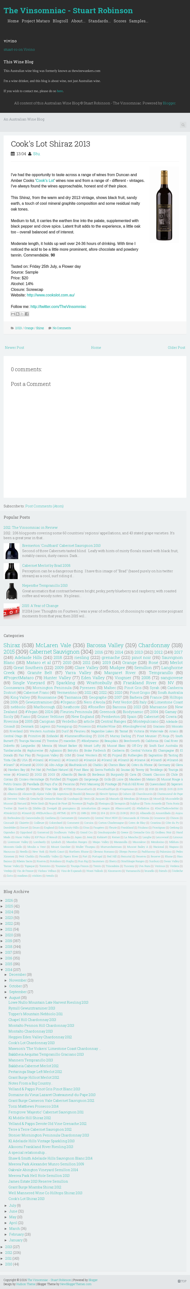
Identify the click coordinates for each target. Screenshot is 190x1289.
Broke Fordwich (95, 750)
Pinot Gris (133, 687)
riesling (81, 657)
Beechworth (132, 741)
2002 (38, 774)
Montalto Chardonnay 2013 (30, 1031)
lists (10, 875)
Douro (36, 827)
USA (25, 760)
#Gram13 (72, 760)
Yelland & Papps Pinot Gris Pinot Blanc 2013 (44, 1089)
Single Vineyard (29, 682)
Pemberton (110, 716)
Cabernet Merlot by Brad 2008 (46, 565)
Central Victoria (141, 750)
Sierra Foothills (105, 770)
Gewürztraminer (39, 702)
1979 (73, 813)
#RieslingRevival (134, 726)
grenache (111, 657)
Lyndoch (56, 842)
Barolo (82, 774)
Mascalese (139, 842)
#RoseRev (96, 707)
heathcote (72, 707)
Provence (77, 803)
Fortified (55, 779)
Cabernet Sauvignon (55, 651)
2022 (103, 692)
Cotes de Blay (137, 822)
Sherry (113, 861)
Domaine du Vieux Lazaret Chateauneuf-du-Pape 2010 (52, 1094)
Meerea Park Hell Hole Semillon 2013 (39, 1175)
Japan (78, 837)
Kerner (116, 837)
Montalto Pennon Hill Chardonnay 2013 (41, 1025)
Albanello (145, 813)
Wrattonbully (99, 682)
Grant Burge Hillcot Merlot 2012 (33, 1077)
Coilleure (39, 822)
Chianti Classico (153, 774)
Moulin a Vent (36, 847)
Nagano (174, 847)
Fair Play (25, 755)
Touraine (60, 866)
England (49, 827)
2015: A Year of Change (40, 605)
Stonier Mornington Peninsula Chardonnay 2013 (48, 1135)
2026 (9, 900)
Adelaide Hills (28, 657)
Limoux (178, 837)
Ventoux (160, 866)
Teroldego (156, 770)
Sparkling (65, 682)
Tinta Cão (10, 760)
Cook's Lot (45, 181)
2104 (113, 813)
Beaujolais (111, 741)
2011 (87, 662)
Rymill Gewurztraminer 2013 (31, 1008)
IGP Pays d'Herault (46, 837)
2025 (151, 789)
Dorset (24, 827)
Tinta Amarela (153, 803)
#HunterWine (106, 726)
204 (103, 813)
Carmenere (66, 818)
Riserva (41, 861)
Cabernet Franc (36, 692)
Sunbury (154, 861)
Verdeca (174, 866)
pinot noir (141, 657)
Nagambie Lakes (102, 731)
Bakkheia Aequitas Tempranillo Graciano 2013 (46, 1054)
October (15, 986)
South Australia (170, 692)
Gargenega (91, 779)
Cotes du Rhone (142, 765)
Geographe (98, 697)
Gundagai (73, 798)
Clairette (24, 822)
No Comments (62, 328)
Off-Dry (137, 745)
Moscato (177, 726)
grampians (69, 808)
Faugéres (99, 827)
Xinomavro (114, 871)
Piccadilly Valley (49, 856)
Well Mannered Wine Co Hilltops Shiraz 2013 (45, 1193)
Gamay (171, 711)
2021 (88, 692)
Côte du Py (172, 822)
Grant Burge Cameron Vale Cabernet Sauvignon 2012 (51, 1100)
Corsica (88, 822)
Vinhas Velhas (47, 871)
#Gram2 (106, 760)
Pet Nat (36, 770)
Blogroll (60, 20)
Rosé (153, 662)
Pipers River (71, 856)
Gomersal (43, 832)
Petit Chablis (27, 856)
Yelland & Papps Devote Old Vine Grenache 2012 (47, 1123)
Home (13, 20)
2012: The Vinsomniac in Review (31, 527)
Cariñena (50, 818)
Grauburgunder (107, 832)
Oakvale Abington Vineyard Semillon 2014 (43, 1170)
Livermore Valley (18, 842)
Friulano (143, 827)
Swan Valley (171, 861)
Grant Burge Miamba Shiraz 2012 (34, 1187)
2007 (118, 697)
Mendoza (129, 798)
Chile (174, 774)
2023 (137, 707)
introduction (88, 808)
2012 (158, 652)
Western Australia (42, 731)
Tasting (173, 755)
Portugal (97, 856)
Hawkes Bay (16, 770)
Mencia (47, 745)
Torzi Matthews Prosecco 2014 (33, 1106)
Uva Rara (144, 866)
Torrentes (45, 866)
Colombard (55, 822)
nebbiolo (18, 707)
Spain (132, 716)
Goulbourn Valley (64, 832)
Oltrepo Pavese (128, 851)
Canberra (118, 750)
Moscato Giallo (13, 847)
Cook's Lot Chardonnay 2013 (31, 1042)
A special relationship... (27, 1152)
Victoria (139, 731)
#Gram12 (23, 774)
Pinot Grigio (140, 692)
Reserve (155, 856)
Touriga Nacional (30, 741)
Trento (97, 866)
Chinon (174, 818)
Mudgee (117, 667)
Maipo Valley (101, 842)
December (17, 974)
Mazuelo (114, 798)
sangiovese (172, 677)
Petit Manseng (90, 784)
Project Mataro (36, 20)
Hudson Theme (25, 1284)
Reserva (141, 856)
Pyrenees (88, 687)
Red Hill (112, 856)
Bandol (77, 794)
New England (82, 716)
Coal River (171, 741)
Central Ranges (113, 721)
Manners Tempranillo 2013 (30, 1060)
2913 (132, 813)
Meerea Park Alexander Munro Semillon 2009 (46, 1164)
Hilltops (176, 697)
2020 (118, 692)
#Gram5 (156, 760)
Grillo (107, 779)
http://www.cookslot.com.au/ (50, 295)
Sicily (8, 716)
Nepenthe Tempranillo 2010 (45, 585)
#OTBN (67, 789)
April (13, 1222)
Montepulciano (146, 721)
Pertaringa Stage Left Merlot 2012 (35, 1071)
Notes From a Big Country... (30, 1083)
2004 (154, 711)
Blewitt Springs (108, 794)
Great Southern (28, 667)
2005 (29, 721)
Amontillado (163, 813)
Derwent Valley (16, 798)
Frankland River (140, 682)
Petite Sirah (37, 803)
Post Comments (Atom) (44, 506)
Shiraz (40, 328)
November (18, 980)
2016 (99, 652)
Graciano (159, 726)
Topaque (30, 866)
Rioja (166, 736)
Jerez (89, 837)
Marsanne (158, 707)
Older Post (176, 347)
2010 (67, 662)
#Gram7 (9, 765)
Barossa (119, 707)
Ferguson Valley (48, 755)
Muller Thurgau (85, 847)
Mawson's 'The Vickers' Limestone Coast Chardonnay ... (54, 1048)
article (89, 721)
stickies (37, 875)
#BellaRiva (143, 808)
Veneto (35, 789)
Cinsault (9, 726)
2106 (101, 736)
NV (171, 682)
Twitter (8, 808)
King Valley (20, 697)
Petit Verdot (122, 702)
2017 (178, 652)
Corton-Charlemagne (111, 822)
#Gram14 (90, 760)
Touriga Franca (80, 866)
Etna (86, 827)
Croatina (156, 822)
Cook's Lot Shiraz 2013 (50, 143)
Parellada (33, 784)
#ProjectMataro (19, 677)
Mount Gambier (61, 847)
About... (78, 20)
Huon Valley (22, 837)
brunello (149, 871)
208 (161, 789)
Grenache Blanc (53, 798)
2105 (170, 789)
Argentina (63, 794)
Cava (133, 774)
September (18, 991)
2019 (106, 662)
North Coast (57, 851)
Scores (120, 20)
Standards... (99, 20)
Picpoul (117, 755)
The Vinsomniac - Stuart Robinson (68, 10)
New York (39, 851)
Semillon (143, 667)
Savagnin (120, 803)
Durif (65, 731)
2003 (51, 774)
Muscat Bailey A (137, 847)
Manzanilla (120, 842)
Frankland (127, 827)
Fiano (25, 716)
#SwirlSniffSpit (106, 789)
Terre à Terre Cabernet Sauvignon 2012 (40, 1129)
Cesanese (159, 818)
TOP (182, 1281)
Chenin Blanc (117, 765)
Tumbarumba (12, 750)
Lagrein (45, 726)
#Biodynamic (90, 741)
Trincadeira (112, 866)
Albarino (12, 794)
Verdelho (69, 721)
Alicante (27, 794)
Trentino (52, 741)
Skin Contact (16, 789)
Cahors (127, 794)
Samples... (138, 20)
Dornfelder (10, 827)
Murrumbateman (111, 847)
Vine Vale (51, 789)
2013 (18, 328)
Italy (143, 702)
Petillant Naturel (57, 770)
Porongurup (64, 726)
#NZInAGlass (44, 813)
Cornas (8, 779)
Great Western (87, 755)
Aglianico (55, 750)
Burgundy (117, 774)
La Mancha (131, 837)
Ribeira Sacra (24, 861)
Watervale (157, 731)
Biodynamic (133, 711)
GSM (68, 755)
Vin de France (25, 871)
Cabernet (151, 716)
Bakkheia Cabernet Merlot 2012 (33, 1066)
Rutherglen (135, 755)
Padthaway (148, 851)
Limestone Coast (168, 702)
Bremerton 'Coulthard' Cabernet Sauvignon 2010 (61, 545)
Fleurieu (79, 731)
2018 (57, 657)
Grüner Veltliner (50, 716)
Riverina (11, 721)
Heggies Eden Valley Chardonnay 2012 (40, 1037)
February (16, 1234)
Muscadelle (172, 798)
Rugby (70, 861)
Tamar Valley (12, 866)
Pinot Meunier (147, 736)
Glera (179, 765)
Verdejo (8, 871)
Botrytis (73, 750)
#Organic (68, 702)
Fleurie (113, 827)
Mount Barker (68, 745)
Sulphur (135, 803)
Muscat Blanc (116, 745)
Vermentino (67, 692)
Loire (120, 779)
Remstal (126, 856)
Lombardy (39, 842)
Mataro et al (38, 662)
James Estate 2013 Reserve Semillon (38, 1181)
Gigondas (9, 832)
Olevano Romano (103, 851)
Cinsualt (9, 822)
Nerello (24, 851)
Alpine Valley (44, 794)
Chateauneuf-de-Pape (170, 794)
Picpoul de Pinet (58, 803)
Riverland (16, 731)
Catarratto (84, 818)
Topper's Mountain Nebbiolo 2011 (35, 1014)
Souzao (125, 770)
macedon (70, 741)
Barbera (136, 697)
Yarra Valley (78, 672)
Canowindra (33, 818)
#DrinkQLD (10, 813)
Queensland (158, 784)
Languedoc (28, 745)
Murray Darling (120, 736)
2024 (49, 711)
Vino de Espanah (71, 871)
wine (7, 774)
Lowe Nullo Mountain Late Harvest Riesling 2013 (48, 1002)
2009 (59, 667)
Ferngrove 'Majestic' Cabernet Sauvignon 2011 (46, 1112)
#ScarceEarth (84, 789)
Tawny (140, 770)
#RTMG (61, 813)
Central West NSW (106, 818)
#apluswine (35, 750)
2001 (141, 789)
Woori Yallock (94, 871)
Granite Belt (39, 672)
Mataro (151, 779)
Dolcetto (9, 745)
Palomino (165, 851)
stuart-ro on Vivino (19, 49)
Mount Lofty (92, 745)
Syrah (154, 687)
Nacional (158, 847)
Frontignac (158, 827)
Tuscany (129, 866)
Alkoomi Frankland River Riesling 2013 (40, 1146)
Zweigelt (52, 808)
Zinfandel (52, 736)
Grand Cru (86, 832)
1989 (83, 813)
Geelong (174, 827)
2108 (122, 813)
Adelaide (172, 721)
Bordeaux (98, 774)
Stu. (37, 153)
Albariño (66, 774)
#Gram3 (123, 760)
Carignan (47, 721)
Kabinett (102, 837)
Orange (29, 328)
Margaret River (120, 672)
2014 (119, 652)
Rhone (169, 856)
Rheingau (104, 803)
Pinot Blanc (81, 770)
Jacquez (100, 798)
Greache (35, 798)
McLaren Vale (53, 645)
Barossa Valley (105, 645)
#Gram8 (25, 765)
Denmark (27, 726)
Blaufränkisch (78, 765)
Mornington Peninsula (52, 687)
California (151, 741)
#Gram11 (55, 760)
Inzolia (66, 837)
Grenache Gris (142, 832)
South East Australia (163, 745)
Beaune (90, 794)
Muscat (8, 803)
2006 (14, 702)
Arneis (173, 731)
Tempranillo (161, 672)
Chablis (97, 765)
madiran (22, 875)
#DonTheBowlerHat (167, 808)
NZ (104, 755)
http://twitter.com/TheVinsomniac (58, 307)
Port (85, 856)
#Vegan (31, 711)
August (14, 997)
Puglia (90, 803)
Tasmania (72, 697)
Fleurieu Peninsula (76, 711)
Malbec (110, 687)
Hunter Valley (57, 677)
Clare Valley (86, 667)
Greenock (107, 711)
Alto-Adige (56, 765)
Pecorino (69, 784)
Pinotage (111, 784)
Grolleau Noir (163, 832)
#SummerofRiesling (78, 736)
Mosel (157, 798)
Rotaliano (56, 861)
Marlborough (44, 707)
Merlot (176, 662)
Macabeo (135, 779)
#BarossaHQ (123, 808)
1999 (93, 813)
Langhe (147, 837)
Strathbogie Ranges (133, 861)
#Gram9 (27, 813)
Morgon (144, 798)
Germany (164, 765)
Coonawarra (14, 687)
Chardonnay (154, 645)
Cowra (171, 716)
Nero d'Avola (94, 702)
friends (163, 871)
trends (50, 875)
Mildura (174, 842)
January (16, 1240)
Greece (124, 832)
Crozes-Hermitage (31, 779)
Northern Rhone (79, 851)
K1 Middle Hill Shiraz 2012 (29, 1118)
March (14, 1228)
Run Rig (83, 861)
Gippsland (26, 832)
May (12, 1217)
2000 (40, 765)
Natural (21, 803)
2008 (146, 677)
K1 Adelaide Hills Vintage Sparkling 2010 (41, 1141)
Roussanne (47, 697)
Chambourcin (144, 794)
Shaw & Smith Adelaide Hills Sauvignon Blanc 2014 (50, 1158)
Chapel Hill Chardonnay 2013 (32, 1019)
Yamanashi (133, 871)
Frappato (72, 779)
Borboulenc (14, 818)
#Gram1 (38, 760)
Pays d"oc (51, 784)
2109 (180, 789)
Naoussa (9, 851)
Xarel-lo (22, 808)
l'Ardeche (177, 871)
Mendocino (157, 842)
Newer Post (14, 347)
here (60, 91)
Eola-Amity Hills (69, 827)
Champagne (166, 750)
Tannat (123, 731)
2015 (9, 651)
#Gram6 (172, 760)
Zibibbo (37, 808)
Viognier (123, 677)
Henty (87, 798)
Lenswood (162, 837)
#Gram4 (139, 760)
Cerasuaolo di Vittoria (135, 818)
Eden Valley (93, 677)
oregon (106, 808)
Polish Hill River (133, 784)
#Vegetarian (126, 789)
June (13, 1211)
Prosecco (85, 726)
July (12, 1205)
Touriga (173, 770)
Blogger (169, 103)
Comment (73, 822)
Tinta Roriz (172, 803)
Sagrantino (155, 755)
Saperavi (177, 784)
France (156, 697)
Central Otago (13, 736)
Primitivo (34, 736)
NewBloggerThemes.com (76, 1284)
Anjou (179, 813)
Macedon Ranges (77, 842)
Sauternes (98, 861)
